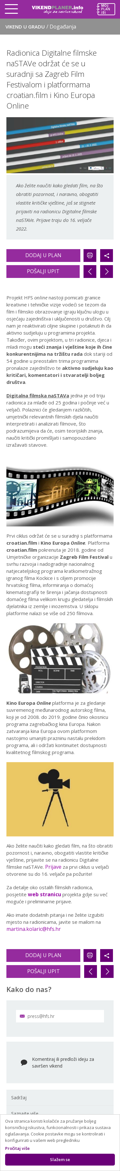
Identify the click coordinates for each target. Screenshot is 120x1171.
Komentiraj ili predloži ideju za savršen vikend (63, 1062)
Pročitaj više (17, 1148)
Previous (12, 491)
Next (107, 491)
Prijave (53, 866)
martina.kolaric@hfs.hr (33, 928)
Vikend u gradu (40, 26)
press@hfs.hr (37, 1016)
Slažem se (60, 1159)
